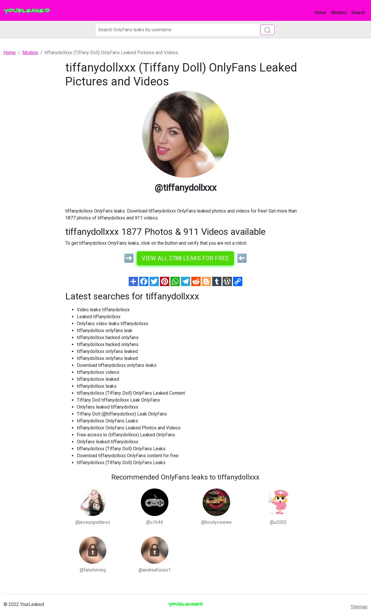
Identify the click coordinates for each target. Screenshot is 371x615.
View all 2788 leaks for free (185, 258)
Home (320, 12)
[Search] (185, 29)
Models (339, 12)
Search (358, 12)
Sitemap (359, 606)
